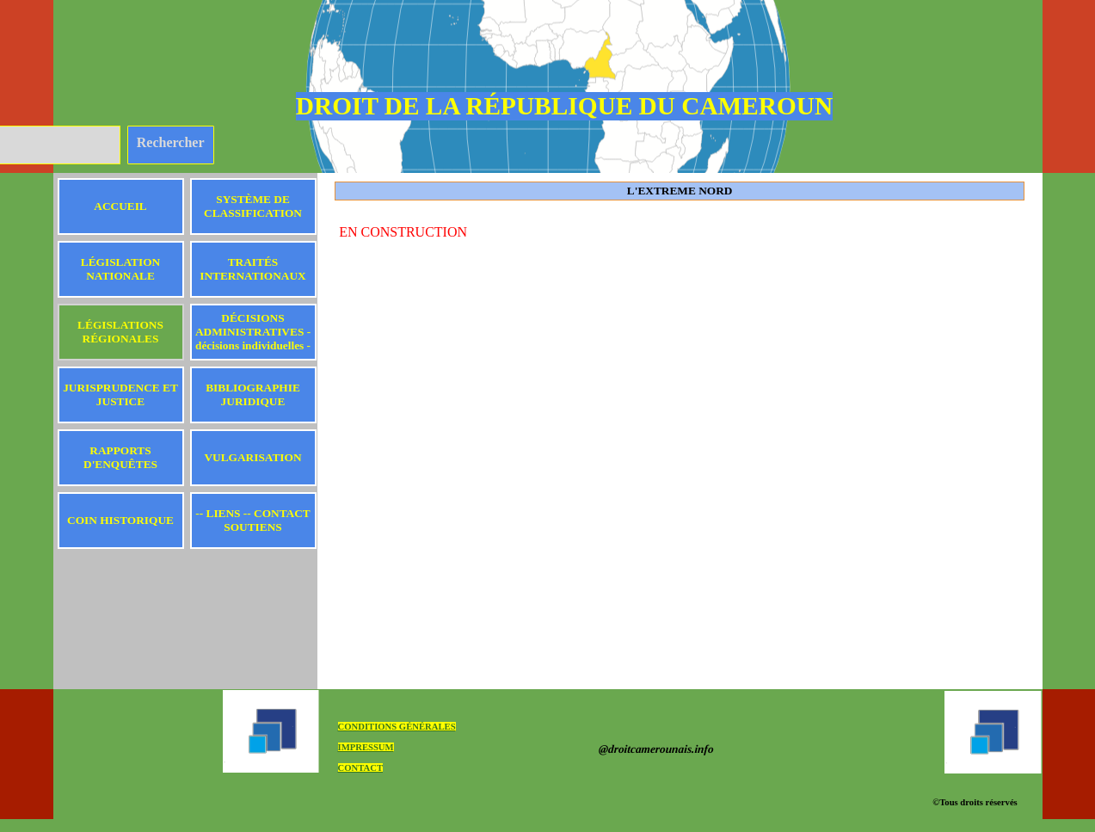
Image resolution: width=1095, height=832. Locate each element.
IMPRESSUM (366, 747)
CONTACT (361, 768)
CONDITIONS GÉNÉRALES (397, 726)
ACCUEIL (120, 206)
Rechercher (171, 142)
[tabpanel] (679, 232)
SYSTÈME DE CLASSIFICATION (253, 206)
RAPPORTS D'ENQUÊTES (120, 457)
